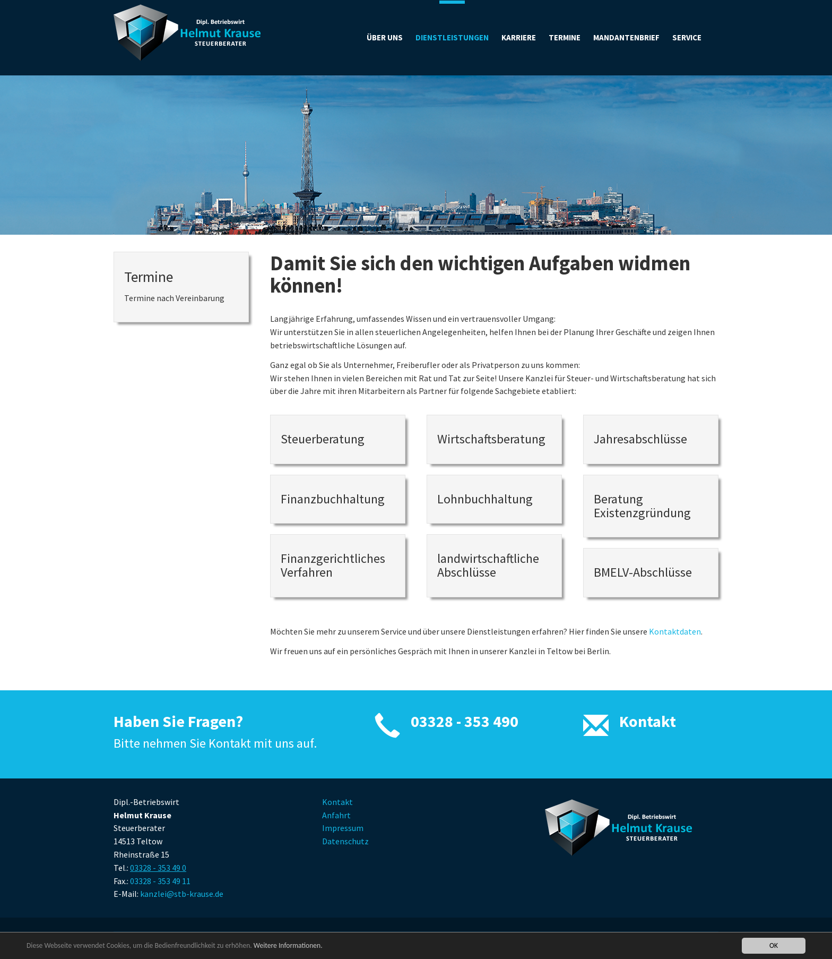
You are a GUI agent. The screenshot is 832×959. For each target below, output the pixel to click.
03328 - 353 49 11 (160, 881)
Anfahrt (336, 815)
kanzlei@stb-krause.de (181, 893)
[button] (687, 38)
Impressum (342, 828)
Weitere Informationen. (288, 945)
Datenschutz (345, 841)
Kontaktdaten (675, 631)
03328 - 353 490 (464, 721)
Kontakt (647, 721)
